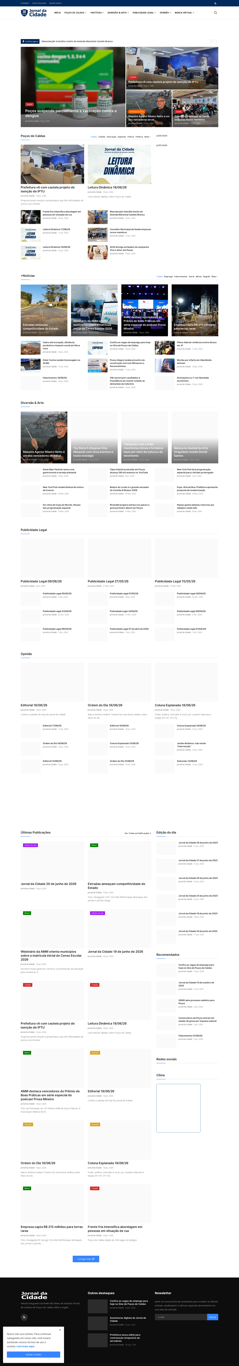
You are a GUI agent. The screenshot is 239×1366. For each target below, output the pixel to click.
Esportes (122, 136)
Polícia (131, 136)
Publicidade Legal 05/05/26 (57, 593)
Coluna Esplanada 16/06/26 (191, 725)
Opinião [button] (165, 12)
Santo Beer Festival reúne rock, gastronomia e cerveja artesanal (59, 471)
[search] (215, 12)
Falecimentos (180, 276)
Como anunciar (39, 3)
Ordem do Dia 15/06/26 (122, 761)
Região (206, 276)
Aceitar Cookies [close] (33, 1354)
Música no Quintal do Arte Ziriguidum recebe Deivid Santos (191, 452)
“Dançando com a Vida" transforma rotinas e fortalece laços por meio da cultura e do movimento (143, 450)
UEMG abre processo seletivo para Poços (196, 1002)
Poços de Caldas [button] (75, 12)
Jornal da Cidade (32, 121)
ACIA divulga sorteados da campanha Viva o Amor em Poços (129, 248)
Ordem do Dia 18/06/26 (105, 705)
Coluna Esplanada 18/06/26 (175, 705)
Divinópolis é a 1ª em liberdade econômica (193, 379)
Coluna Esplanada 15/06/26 (124, 743)
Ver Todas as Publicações (138, 833)
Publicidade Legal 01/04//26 (191, 629)
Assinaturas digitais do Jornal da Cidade (128, 1320)
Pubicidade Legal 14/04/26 (124, 611)
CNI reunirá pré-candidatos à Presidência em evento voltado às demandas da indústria (127, 381)
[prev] (211, 41)
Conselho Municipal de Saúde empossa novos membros (192, 118)
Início (57, 12)
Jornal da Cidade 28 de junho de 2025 (198, 842)
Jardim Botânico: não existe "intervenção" (191, 745)
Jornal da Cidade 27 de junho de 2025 (198, 860)
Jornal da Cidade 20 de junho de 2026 (48, 884)
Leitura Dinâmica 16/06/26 (56, 247)
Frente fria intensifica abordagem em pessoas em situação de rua (62, 213)
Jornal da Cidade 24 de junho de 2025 (198, 896)
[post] (73, 87)
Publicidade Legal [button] (144, 12)
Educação (111, 136)
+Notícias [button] (97, 12)
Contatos (25, 3)
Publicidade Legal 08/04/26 (57, 629)
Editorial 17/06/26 (52, 725)
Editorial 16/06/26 (119, 725)
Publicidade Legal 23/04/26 (57, 611)
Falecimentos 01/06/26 (190, 1035)
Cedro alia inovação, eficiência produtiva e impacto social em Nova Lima (61, 345)
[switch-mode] (216, 3)
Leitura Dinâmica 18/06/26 (107, 187)
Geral (191, 276)
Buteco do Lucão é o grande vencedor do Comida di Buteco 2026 (129, 489)
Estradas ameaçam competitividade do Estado (40, 326)
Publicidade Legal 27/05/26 (108, 581)
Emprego (168, 276)
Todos (94, 136)
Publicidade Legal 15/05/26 (175, 581)
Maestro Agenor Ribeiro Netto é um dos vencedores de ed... (148, 118)
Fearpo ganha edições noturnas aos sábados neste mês (195, 506)
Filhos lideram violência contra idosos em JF (197, 344)
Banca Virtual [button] (184, 12)
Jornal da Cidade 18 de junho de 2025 (198, 931)
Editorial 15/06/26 (52, 761)
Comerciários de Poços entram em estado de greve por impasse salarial (197, 1019)
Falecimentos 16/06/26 (55, 378)
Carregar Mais (86, 1259)
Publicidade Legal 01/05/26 (124, 593)
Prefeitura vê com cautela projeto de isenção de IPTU (163, 82)
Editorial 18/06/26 (34, 705)
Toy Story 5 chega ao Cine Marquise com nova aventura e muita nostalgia (93, 452)
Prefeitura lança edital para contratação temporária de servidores (125, 1338)
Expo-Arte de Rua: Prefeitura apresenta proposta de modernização (197, 489)
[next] (216, 41)
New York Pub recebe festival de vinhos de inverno (63, 489)
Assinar (212, 1317)
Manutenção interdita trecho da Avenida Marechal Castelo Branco (77, 41)
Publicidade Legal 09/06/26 (41, 581)
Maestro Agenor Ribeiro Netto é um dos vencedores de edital (44, 453)
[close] (60, 1330)
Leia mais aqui (25, 1346)
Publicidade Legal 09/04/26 (191, 611)
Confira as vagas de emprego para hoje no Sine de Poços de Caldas (130, 344)
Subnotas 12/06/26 (187, 761)
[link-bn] (161, 138)
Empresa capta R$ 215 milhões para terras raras (194, 326)
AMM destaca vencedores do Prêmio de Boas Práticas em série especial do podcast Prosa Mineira (145, 323)
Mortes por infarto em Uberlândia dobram (194, 362)
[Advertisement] (119, 805)
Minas (199, 276)
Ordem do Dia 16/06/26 (55, 743)
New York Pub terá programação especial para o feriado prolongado (195, 471)
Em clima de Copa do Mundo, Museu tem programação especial (62, 506)
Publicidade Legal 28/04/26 (191, 593)
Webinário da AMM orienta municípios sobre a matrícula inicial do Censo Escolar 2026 (92, 324)
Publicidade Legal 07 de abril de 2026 (129, 629)
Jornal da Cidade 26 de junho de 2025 (198, 878)
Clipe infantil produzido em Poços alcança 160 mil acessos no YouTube (129, 471)
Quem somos (55, 3)
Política (139, 136)
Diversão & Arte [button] (118, 12)
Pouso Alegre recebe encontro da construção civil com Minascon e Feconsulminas (127, 363)
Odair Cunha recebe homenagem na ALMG (61, 362)
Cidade (101, 136)
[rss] (24, 1317)
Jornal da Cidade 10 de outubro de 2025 (196, 984)
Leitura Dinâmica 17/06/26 (56, 229)
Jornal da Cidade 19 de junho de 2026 (115, 952)
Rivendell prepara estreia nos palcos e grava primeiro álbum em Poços (129, 506)
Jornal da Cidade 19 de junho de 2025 (198, 913)
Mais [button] (146, 136)
